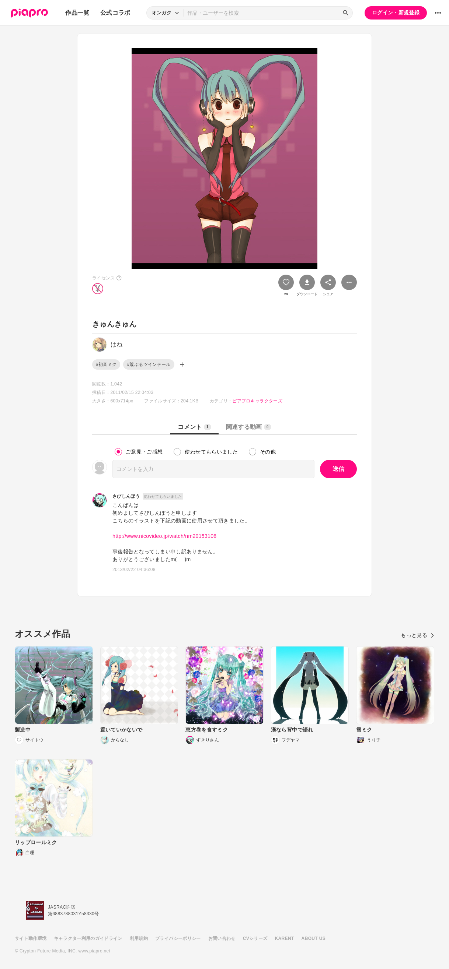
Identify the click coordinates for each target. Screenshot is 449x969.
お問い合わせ (222, 938)
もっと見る (417, 635)
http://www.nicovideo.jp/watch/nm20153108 (164, 536)
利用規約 (139, 938)
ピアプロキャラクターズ (257, 401)
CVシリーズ (255, 938)
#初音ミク (106, 364)
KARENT (284, 938)
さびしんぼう (126, 496)
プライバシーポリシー (178, 938)
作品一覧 (77, 13)
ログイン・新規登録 (396, 12)
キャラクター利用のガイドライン (88, 938)
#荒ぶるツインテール (148, 364)
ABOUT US (314, 938)
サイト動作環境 (30, 938)
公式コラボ (115, 13)
